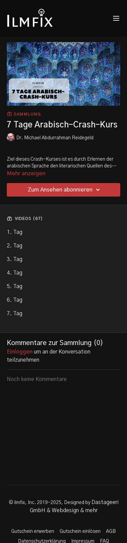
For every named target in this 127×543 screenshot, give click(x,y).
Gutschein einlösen (80, 531)
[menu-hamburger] (116, 18)
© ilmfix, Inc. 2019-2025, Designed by (50, 502)
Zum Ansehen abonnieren (65, 190)
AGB (111, 531)
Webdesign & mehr (75, 510)
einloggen (20, 352)
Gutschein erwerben (32, 531)
